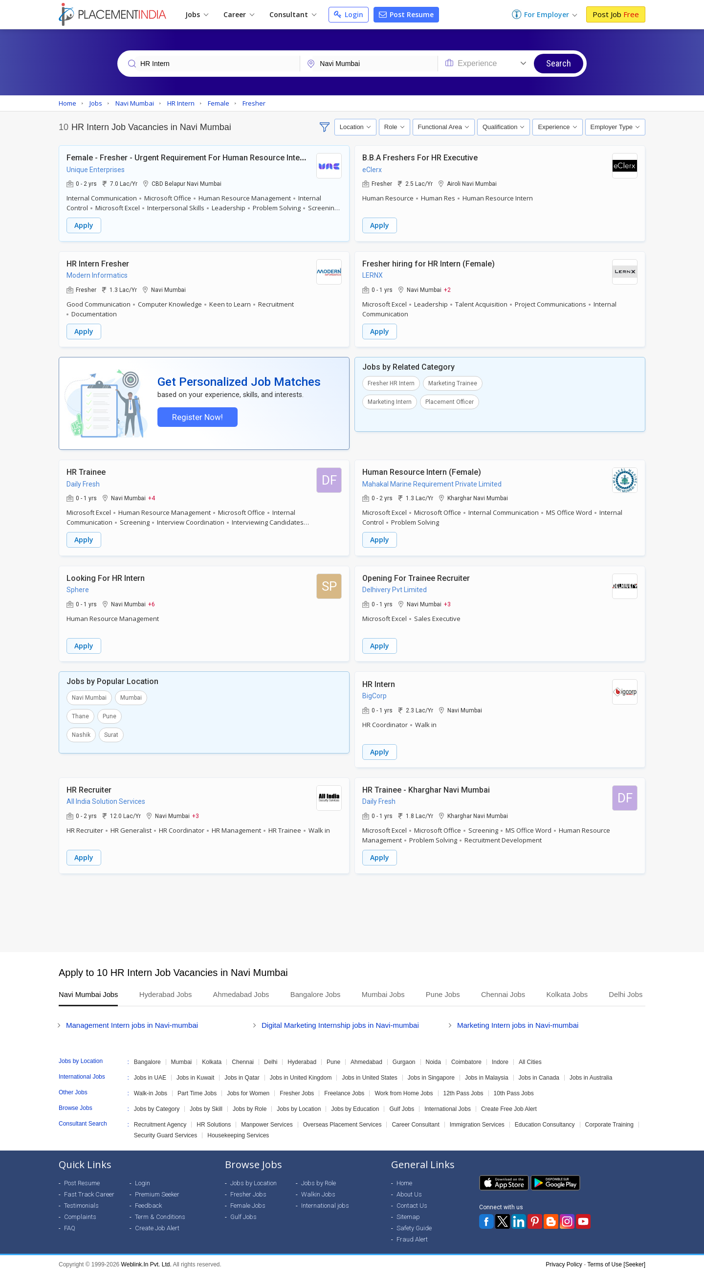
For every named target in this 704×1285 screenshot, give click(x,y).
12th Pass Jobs (463, 1105)
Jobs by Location (299, 1120)
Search (558, 63)
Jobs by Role (249, 1120)
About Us (409, 1205)
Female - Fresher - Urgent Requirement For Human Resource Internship (194, 157)
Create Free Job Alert (509, 1120)
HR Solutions (214, 1136)
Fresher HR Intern (391, 382)
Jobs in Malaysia (486, 1089)
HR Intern (378, 683)
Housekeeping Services (238, 1147)
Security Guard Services (165, 1147)
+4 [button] (151, 498)
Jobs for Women (248, 1105)
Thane (80, 716)
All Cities (530, 1073)
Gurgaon (404, 1073)
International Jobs (447, 1120)
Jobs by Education (355, 1120)
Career (238, 14)
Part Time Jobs (197, 1105)
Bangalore (147, 1073)
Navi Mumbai (89, 697)
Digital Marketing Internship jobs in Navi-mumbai (340, 1036)
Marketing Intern (390, 401)
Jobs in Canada (539, 1089)
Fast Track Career (89, 1205)
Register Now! (197, 417)
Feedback (148, 1216)
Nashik (81, 734)
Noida (433, 1073)
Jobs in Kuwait (195, 1089)
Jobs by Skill (206, 1120)
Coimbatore (466, 1073)
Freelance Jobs (344, 1105)
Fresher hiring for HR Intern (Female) (428, 263)
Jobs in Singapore (431, 1089)
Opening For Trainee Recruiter (416, 578)
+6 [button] (151, 604)
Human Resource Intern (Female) (421, 472)
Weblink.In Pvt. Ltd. (146, 1275)
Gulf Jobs (401, 1120)
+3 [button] (447, 604)
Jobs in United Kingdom (301, 1089)
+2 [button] (447, 289)
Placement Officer (449, 401)
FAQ (69, 1239)
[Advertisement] (352, 912)
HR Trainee (86, 472)
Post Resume (406, 14)
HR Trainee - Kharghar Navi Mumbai (426, 789)
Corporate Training (609, 1136)
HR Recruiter (88, 789)
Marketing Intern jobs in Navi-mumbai (517, 1036)
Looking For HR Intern (105, 578)
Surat (111, 734)
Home (404, 1194)
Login (348, 14)
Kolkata (211, 1073)
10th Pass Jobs (514, 1105)
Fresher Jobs (297, 1105)
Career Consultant (415, 1136)
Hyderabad (301, 1073)
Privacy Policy (564, 1275)
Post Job (616, 14)
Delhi (270, 1073)
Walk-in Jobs (150, 1105)
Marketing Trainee (452, 382)
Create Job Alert (157, 1239)
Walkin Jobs (318, 1205)
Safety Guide (414, 1239)
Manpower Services (266, 1136)
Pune (109, 716)
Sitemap (408, 1228)
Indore (500, 1073)
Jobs (196, 14)
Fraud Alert (412, 1250)
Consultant (292, 14)
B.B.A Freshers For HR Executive (420, 157)
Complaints (80, 1228)
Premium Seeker (157, 1205)
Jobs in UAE (150, 1089)
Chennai (243, 1073)
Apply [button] (83, 225)
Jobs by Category (156, 1120)
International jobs (325, 1216)
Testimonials (81, 1216)
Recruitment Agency (160, 1136)
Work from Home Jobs (403, 1105)
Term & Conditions (160, 1228)
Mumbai (131, 697)
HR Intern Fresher (97, 263)
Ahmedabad (366, 1073)
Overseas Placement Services (342, 1136)
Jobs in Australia (591, 1089)
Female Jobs (247, 1216)
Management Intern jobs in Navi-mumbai (132, 1036)
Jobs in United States (369, 1089)
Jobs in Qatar (241, 1089)
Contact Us (411, 1216)
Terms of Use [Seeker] (616, 1275)
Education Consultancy (545, 1136)
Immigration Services (477, 1136)
